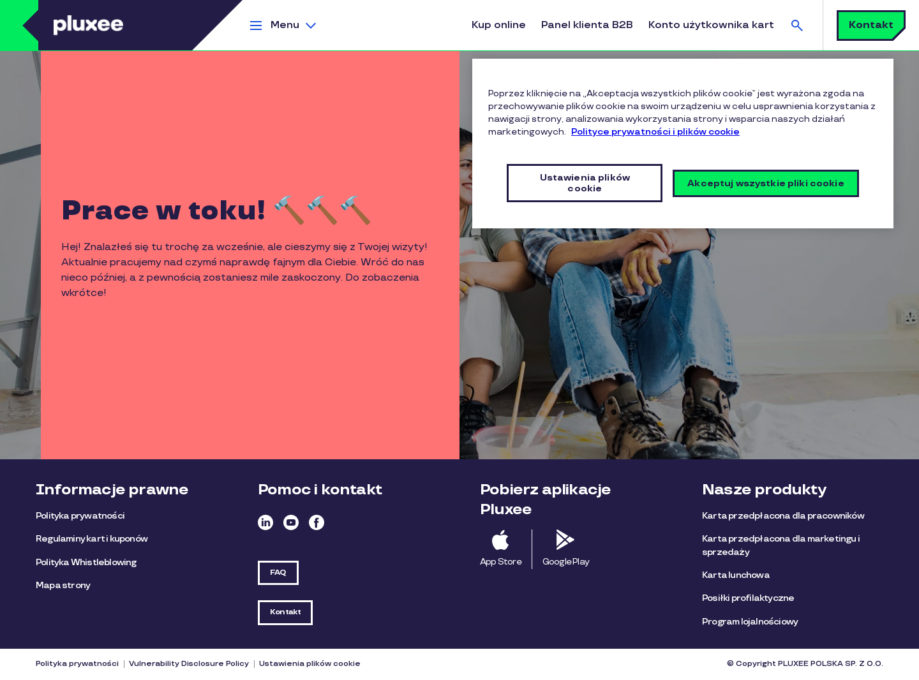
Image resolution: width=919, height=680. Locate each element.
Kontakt (871, 25)
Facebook (316, 522)
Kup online (499, 25)
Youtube (291, 522)
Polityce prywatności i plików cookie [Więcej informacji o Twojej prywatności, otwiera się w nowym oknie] (655, 131)
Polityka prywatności (80, 515)
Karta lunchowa (736, 575)
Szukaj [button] (797, 25)
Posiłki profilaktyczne (748, 598)
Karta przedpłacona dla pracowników (783, 515)
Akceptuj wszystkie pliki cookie (765, 183)
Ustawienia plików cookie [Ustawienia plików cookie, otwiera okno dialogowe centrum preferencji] (585, 183)
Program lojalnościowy (750, 621)
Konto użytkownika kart (711, 25)
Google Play (565, 561)
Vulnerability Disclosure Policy (189, 664)
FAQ (278, 572)
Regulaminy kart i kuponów (91, 538)
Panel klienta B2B (587, 25)
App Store (500, 561)
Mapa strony (63, 585)
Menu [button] (285, 25)
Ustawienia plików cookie (310, 664)
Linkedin (265, 522)
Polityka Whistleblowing (86, 562)
